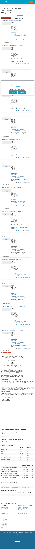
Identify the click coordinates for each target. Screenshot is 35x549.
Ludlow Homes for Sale (22, 513)
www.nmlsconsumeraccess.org (27, 543)
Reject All (13, 92)
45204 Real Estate (4, 519)
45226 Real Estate (4, 525)
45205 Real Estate (4, 520)
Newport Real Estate (4, 508)
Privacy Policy (9, 532)
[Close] (32, 81)
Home (4, 532)
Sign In (31, 1)
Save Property (26, 39)
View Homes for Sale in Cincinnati (7, 397)
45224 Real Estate (4, 524)
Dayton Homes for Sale (22, 512)
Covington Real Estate (5, 509)
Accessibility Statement (28, 532)
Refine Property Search (5, 352)
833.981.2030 (25, 2)
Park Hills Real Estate (4, 513)
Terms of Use (15, 532)
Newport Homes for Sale (22, 509)
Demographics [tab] (9, 441)
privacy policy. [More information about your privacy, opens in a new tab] (18, 86)
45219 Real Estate (4, 523)
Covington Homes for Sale (23, 510)
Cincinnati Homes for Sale (23, 507)
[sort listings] (20, 15)
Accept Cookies (21, 92)
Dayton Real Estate (4, 510)
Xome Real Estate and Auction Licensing (9, 535)
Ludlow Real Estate (4, 512)
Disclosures (21, 532)
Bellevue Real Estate (4, 507)
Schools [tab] (3, 441)
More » (2, 479)
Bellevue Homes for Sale (22, 508)
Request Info (19, 39)
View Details (13, 32)
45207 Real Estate (4, 522)
